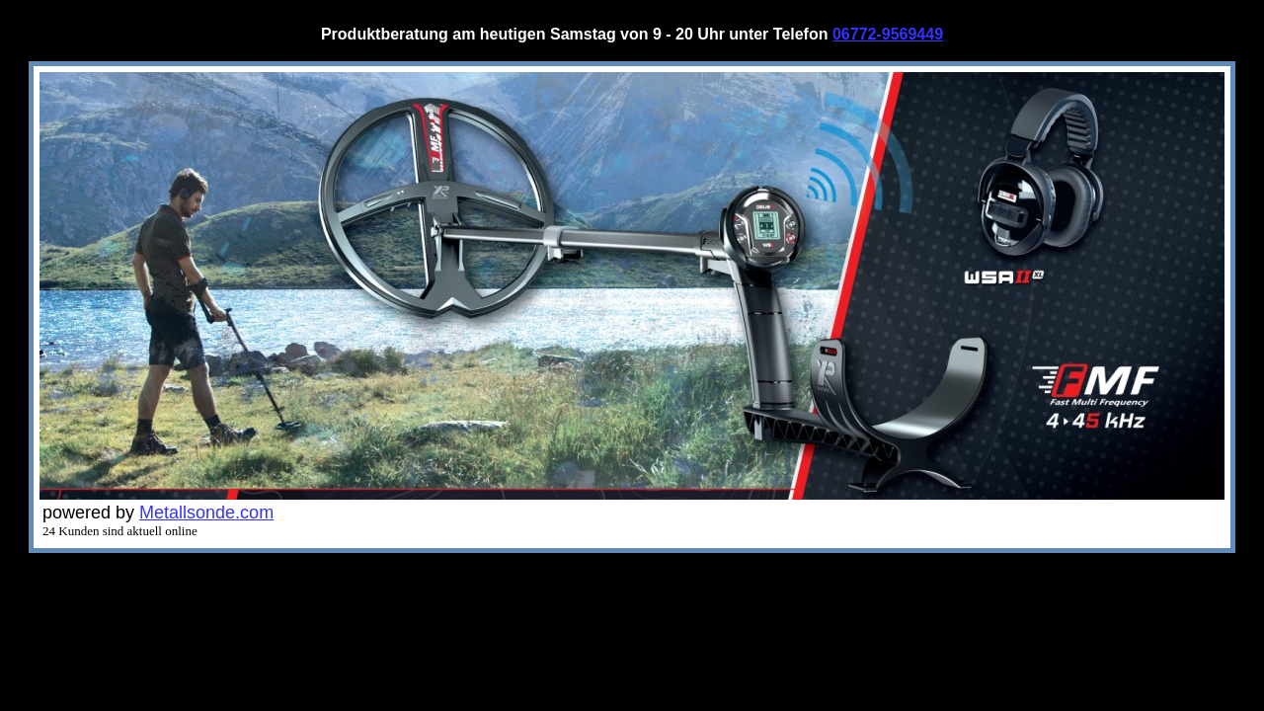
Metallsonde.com (206, 512)
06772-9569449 (887, 34)
